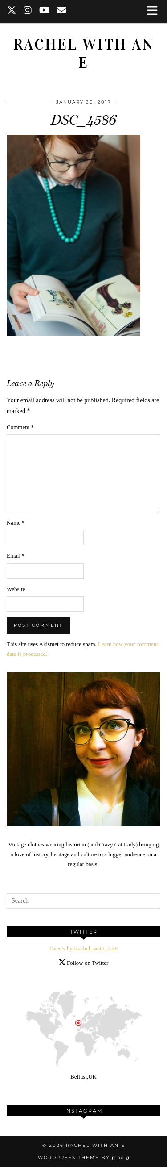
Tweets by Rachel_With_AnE (83, 948)
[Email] (61, 11)
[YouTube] (44, 11)
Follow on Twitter (84, 962)
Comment (20, 427)
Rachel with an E (83, 53)
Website (16, 589)
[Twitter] (11, 11)
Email (16, 555)
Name (16, 522)
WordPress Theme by (84, 1157)
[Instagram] (28, 11)
